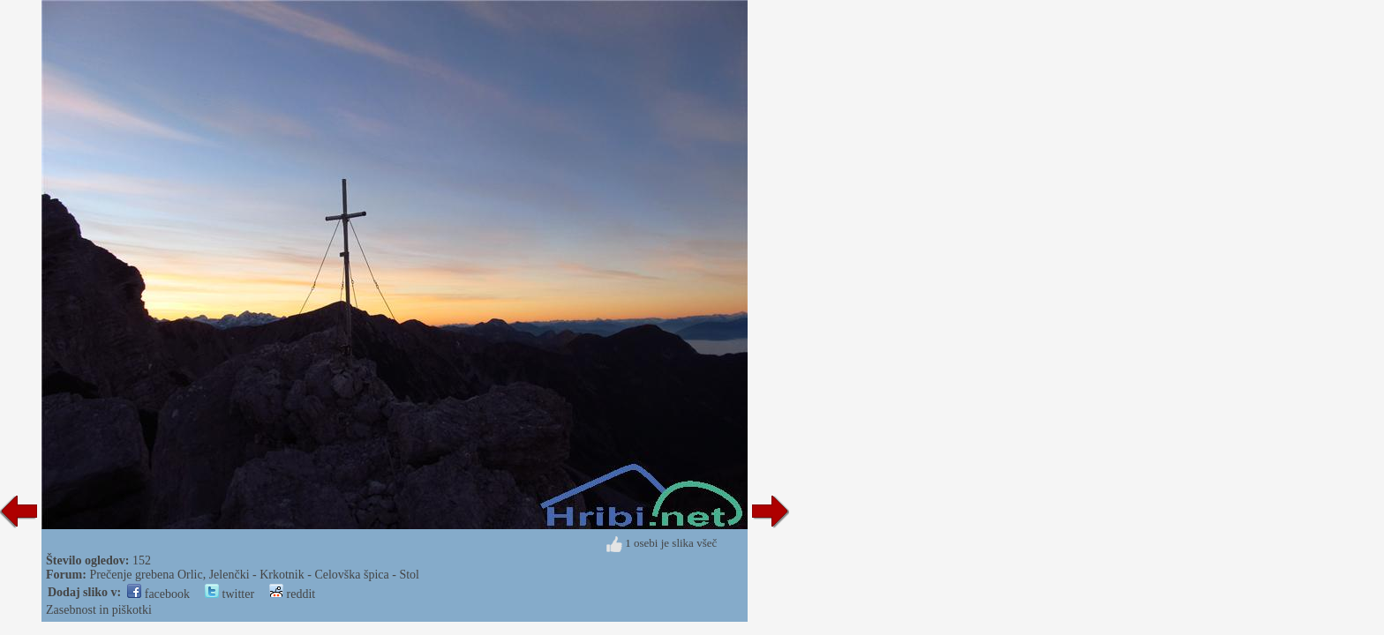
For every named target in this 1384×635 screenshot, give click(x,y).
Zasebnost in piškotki (99, 609)
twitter (229, 594)
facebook (158, 594)
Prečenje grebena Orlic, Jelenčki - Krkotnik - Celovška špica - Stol (254, 574)
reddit (292, 594)
